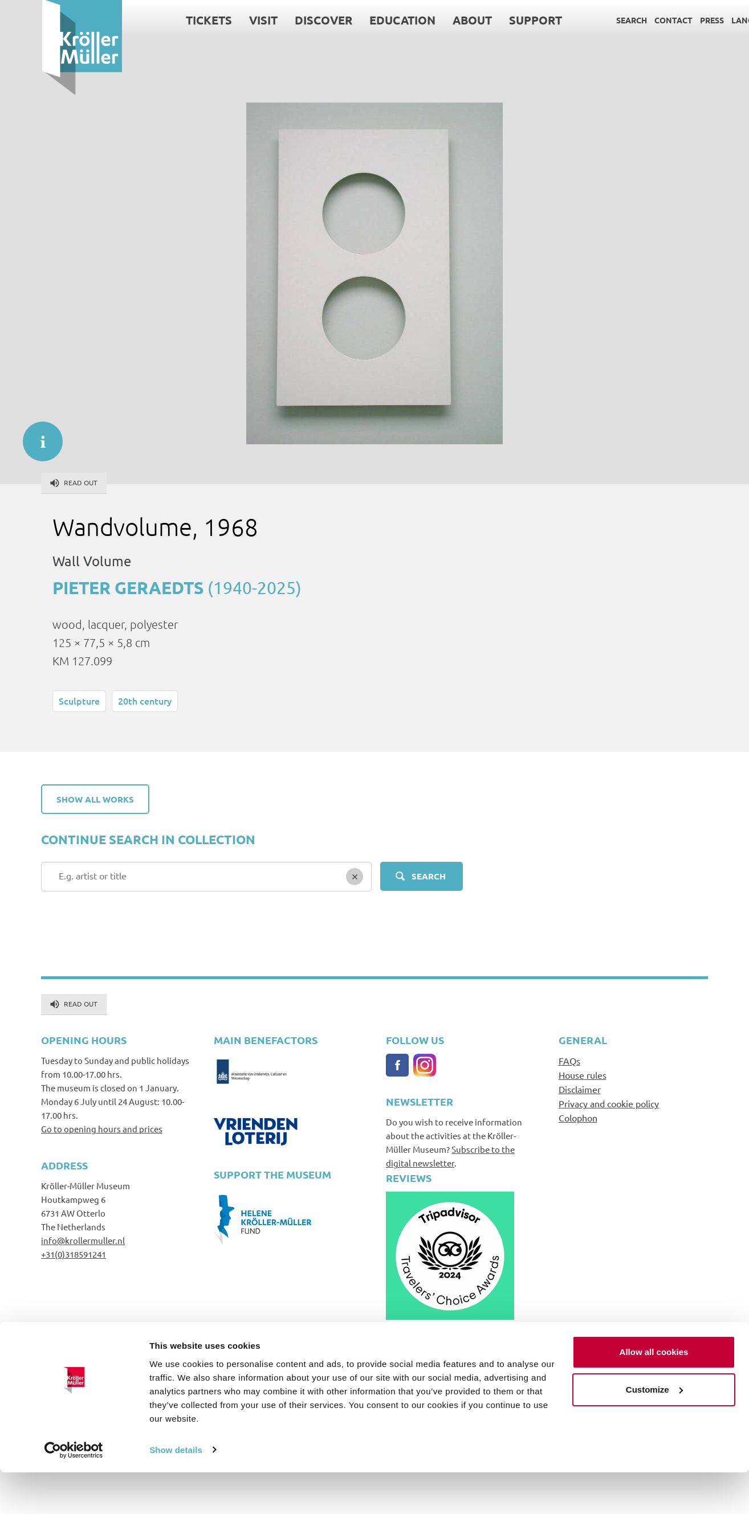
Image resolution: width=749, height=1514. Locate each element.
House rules (582, 1075)
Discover (281, 20)
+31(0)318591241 (73, 1254)
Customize (654, 1431)
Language (711, 20)
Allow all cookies (654, 1394)
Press (670, 20)
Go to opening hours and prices (101, 1128)
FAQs (569, 1060)
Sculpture (79, 700)
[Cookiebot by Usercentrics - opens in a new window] (74, 1491)
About (430, 20)
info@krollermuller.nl (83, 1240)
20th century (145, 700)
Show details (175, 1491)
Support (493, 20)
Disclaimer (580, 1089)
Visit (221, 20)
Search (589, 20)
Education (360, 20)
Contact (631, 20)
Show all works (95, 799)
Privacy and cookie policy (609, 1103)
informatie (37, 436)
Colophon (578, 1117)
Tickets (167, 20)
